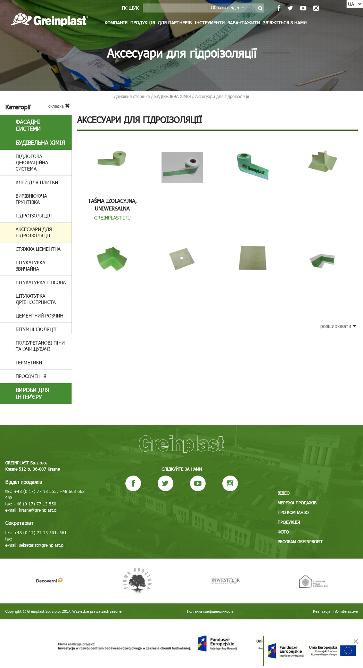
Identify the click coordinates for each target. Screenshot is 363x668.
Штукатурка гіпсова (41, 282)
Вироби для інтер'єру (32, 393)
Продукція (142, 22)
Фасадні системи (28, 125)
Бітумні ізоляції (36, 329)
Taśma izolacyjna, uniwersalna (112, 204)
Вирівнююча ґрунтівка (31, 198)
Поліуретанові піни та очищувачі (40, 345)
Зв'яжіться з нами (285, 22)
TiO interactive (345, 611)
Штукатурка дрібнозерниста (36, 298)
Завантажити (244, 22)
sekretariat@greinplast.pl (42, 545)
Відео (283, 493)
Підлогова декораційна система (32, 162)
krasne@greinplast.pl (38, 510)
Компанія (116, 22)
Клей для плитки (37, 182)
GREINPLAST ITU (112, 217)
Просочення (31, 376)
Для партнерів (175, 22)
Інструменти (210, 22)
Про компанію (293, 512)
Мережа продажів (297, 502)
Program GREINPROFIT (300, 541)
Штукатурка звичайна (30, 265)
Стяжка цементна (38, 249)
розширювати (338, 326)
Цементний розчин (39, 315)
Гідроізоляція (34, 215)
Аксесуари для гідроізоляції (34, 232)
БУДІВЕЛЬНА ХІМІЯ (40, 142)
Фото (283, 532)
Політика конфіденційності (210, 611)
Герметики (29, 362)
